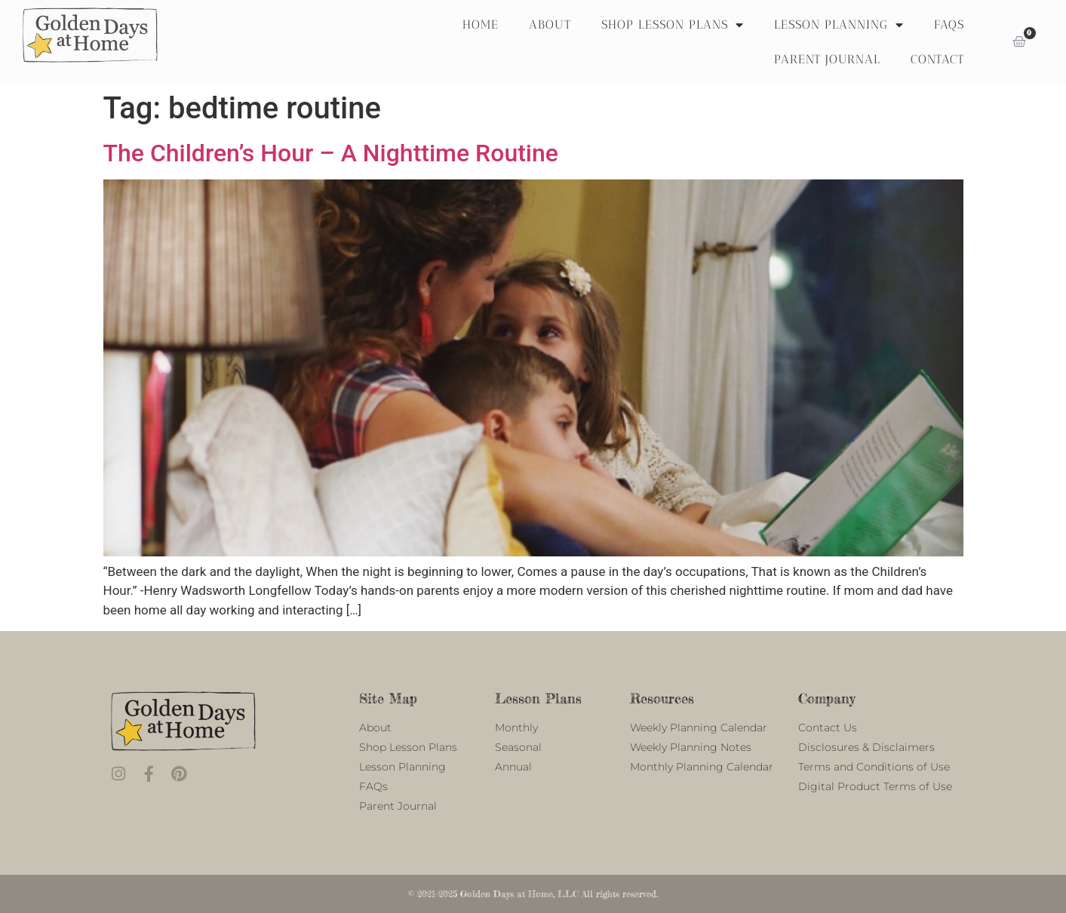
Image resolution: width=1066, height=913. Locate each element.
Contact (937, 59)
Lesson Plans (538, 698)
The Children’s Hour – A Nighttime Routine (330, 153)
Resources (662, 698)
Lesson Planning (839, 24)
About (550, 24)
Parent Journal (827, 59)
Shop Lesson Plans (672, 24)
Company (826, 698)
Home (480, 24)
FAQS (949, 24)
